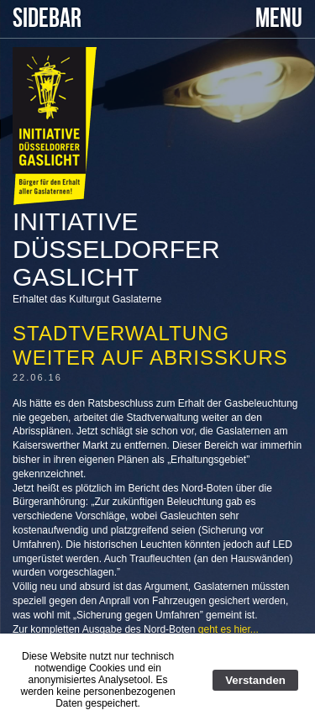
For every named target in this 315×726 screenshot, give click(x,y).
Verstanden (255, 680)
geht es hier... (228, 629)
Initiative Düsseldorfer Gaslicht (116, 249)
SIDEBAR (47, 19)
